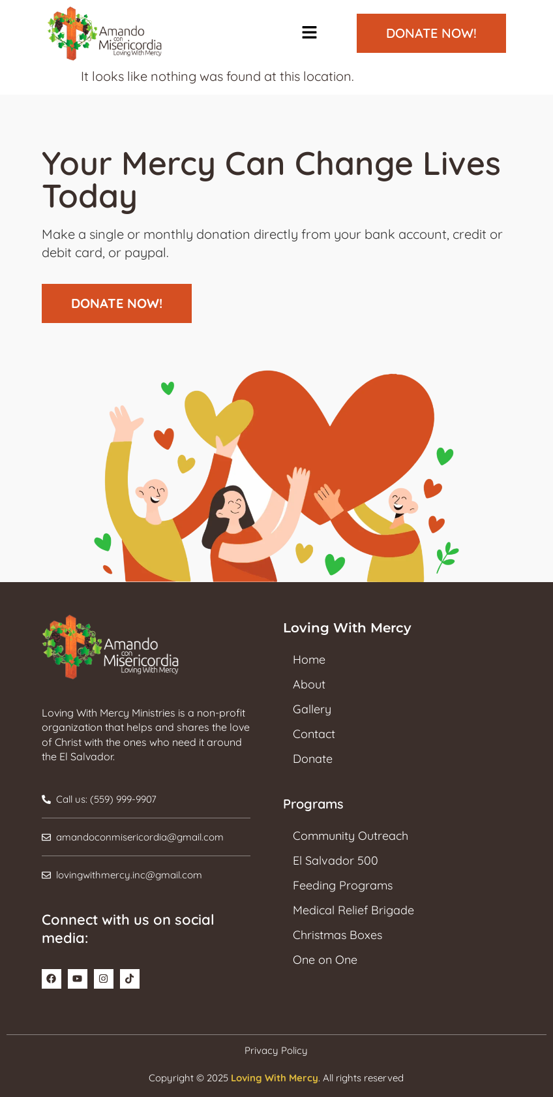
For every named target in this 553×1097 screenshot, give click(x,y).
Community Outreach (350, 835)
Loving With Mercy (274, 1078)
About (309, 684)
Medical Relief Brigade (353, 910)
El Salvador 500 (335, 860)
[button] (309, 34)
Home (309, 659)
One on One (325, 959)
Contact (314, 733)
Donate (313, 758)
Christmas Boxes (337, 934)
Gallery (312, 709)
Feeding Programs (343, 885)
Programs (313, 804)
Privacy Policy (276, 1050)
